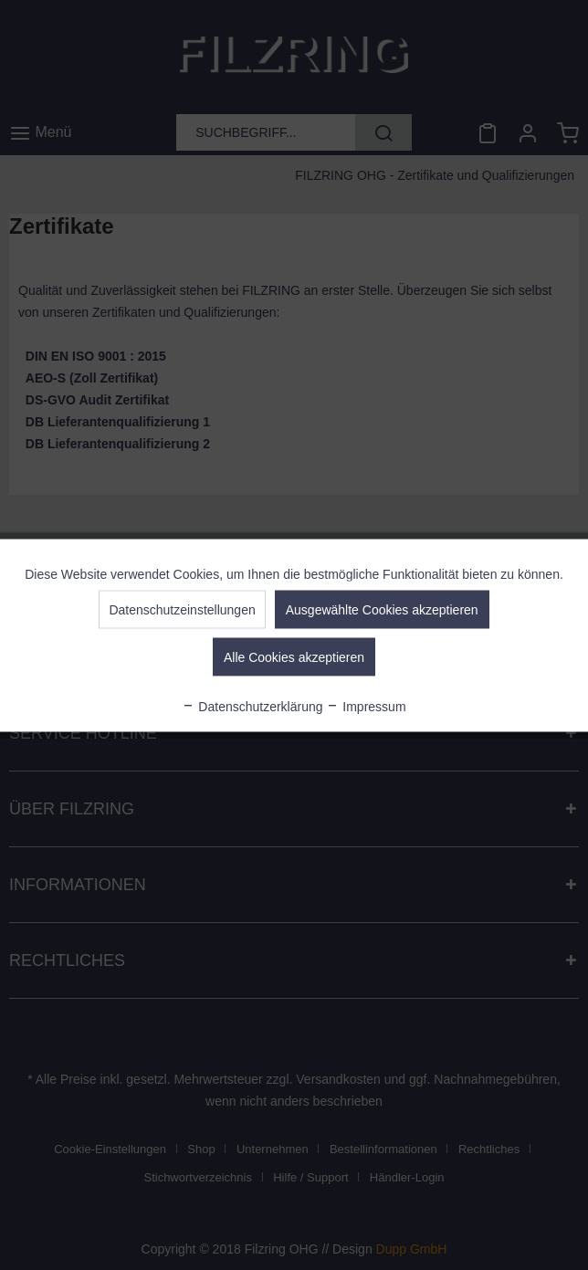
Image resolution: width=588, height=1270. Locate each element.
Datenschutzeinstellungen (182, 609)
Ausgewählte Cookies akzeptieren (382, 609)
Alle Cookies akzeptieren (294, 656)
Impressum (365, 705)
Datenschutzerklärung (252, 705)
